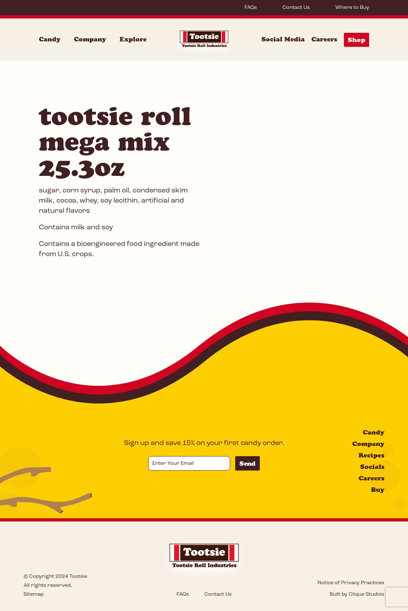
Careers (324, 39)
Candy (373, 432)
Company (368, 444)
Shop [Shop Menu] (356, 40)
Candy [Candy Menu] (50, 39)
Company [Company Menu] (90, 39)
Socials (372, 467)
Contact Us (296, 7)
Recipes (371, 455)
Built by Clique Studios (357, 594)
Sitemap (34, 594)
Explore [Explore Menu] (133, 39)
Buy (377, 489)
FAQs (250, 7)
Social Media (283, 39)
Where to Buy (352, 7)
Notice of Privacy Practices (350, 583)
